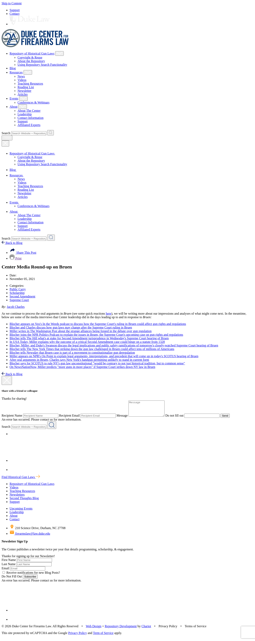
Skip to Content (12, 3)
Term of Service (103, 636)
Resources (16, 72)
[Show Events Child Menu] (23, 98)
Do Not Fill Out (12, 579)
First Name (9, 563)
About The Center (29, 110)
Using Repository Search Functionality (42, 64)
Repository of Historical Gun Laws (32, 53)
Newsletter (24, 90)
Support (15, 10)
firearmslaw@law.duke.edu (30, 536)
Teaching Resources (30, 83)
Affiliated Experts (29, 125)
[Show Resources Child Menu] (28, 72)
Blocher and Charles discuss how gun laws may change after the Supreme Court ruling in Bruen (71, 327)
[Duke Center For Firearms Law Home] (35, 46)
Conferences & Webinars (33, 102)
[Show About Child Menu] (22, 106)
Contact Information (30, 117)
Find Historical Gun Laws (21, 480)
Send (229, 418)
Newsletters (17, 497)
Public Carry (18, 289)
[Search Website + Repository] (50, 132)
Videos (22, 80)
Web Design (93, 629)
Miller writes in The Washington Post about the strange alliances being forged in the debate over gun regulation (81, 331)
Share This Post (23, 252)
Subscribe (30, 579)
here (108, 313)
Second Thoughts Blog (24, 501)
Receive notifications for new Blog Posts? (31, 575)
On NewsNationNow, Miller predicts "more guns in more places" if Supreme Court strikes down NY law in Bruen (82, 367)
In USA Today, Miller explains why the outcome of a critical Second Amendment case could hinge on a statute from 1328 (87, 341)
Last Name (9, 567)
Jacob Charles (16, 306)
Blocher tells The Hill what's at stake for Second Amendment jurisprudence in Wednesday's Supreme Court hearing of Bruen (89, 338)
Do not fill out (178, 418)
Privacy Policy (77, 636)
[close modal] (7, 380)
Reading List (26, 87)
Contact (15, 13)
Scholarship (17, 293)
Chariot (146, 629)
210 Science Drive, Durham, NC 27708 (38, 531)
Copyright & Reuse (30, 57)
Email (5, 571)
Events (14, 98)
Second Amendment (22, 296)
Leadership (25, 114)
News (21, 76)
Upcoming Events (21, 511)
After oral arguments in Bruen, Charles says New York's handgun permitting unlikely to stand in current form (79, 359)
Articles (23, 94)
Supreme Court (19, 300)
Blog (13, 68)
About (14, 106)
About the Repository (31, 61)
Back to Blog (12, 243)
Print (16, 258)
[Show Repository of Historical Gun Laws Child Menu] (59, 53)
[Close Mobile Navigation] (5, 143)
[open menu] (7, 137)
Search (6, 133)
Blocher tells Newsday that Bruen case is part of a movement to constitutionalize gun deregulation (72, 352)
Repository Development (121, 629)
